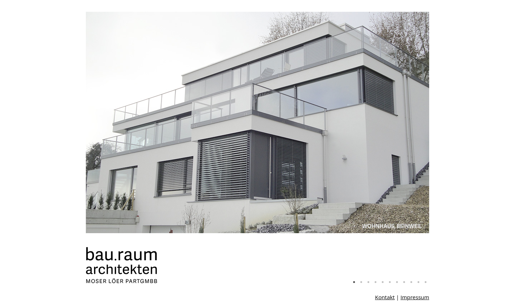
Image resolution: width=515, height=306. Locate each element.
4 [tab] (375, 282)
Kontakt (385, 297)
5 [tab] (382, 282)
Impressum (415, 297)
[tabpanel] (257, 122)
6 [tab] (389, 282)
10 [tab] (418, 282)
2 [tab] (361, 282)
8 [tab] (404, 282)
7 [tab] (397, 282)
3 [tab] (368, 282)
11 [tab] (425, 282)
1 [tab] (354, 282)
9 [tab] (411, 282)
